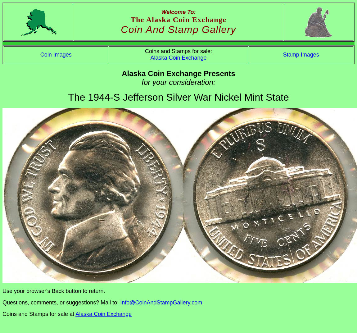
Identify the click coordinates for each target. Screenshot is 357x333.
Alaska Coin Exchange (178, 58)
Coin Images (56, 55)
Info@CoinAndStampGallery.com (161, 302)
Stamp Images (301, 55)
